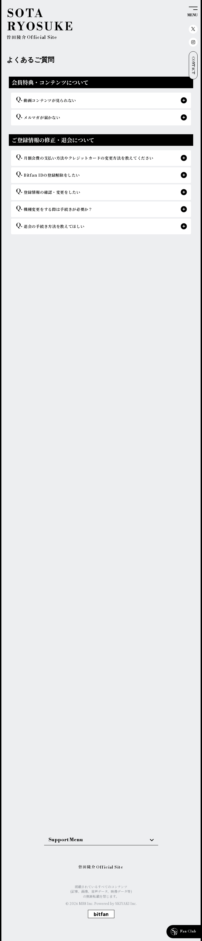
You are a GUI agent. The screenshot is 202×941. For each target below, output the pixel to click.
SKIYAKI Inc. (126, 903)
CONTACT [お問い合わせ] (193, 65)
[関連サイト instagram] (193, 42)
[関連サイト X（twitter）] (193, 29)
